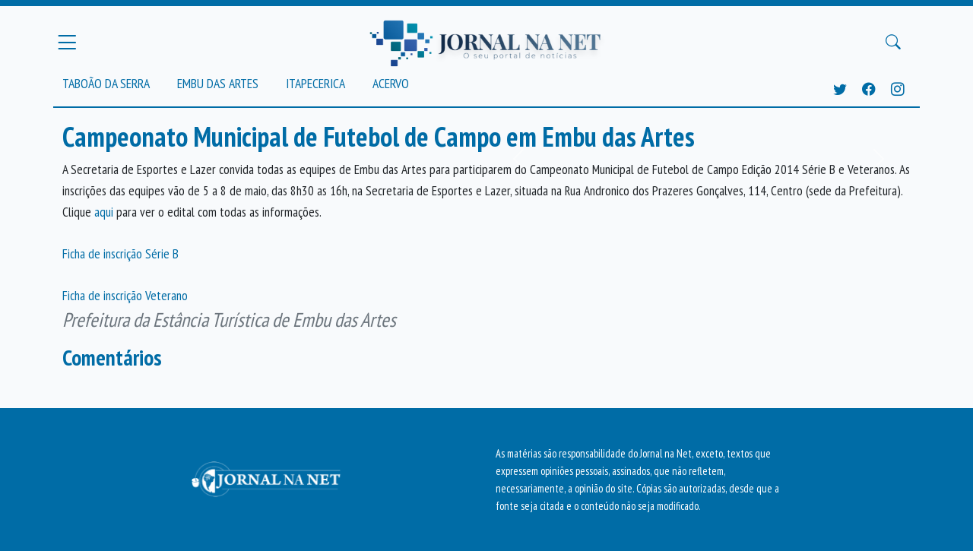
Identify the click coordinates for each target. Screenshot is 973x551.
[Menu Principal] (67, 41)
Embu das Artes (217, 83)
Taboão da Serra (106, 83)
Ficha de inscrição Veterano (125, 295)
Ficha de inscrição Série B (120, 253)
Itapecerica (315, 83)
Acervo (390, 83)
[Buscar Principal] (893, 42)
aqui (105, 211)
